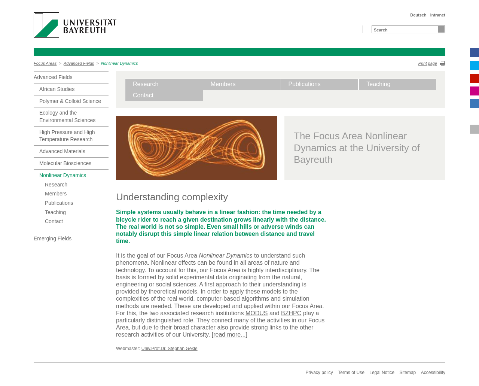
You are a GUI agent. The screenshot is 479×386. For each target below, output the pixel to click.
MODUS (256, 313)
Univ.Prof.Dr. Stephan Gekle (169, 348)
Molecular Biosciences (65, 163)
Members (56, 194)
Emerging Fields (52, 238)
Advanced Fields (79, 63)
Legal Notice (381, 372)
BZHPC (291, 313)
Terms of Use (351, 372)
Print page (427, 63)
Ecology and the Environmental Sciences (67, 116)
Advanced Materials (62, 151)
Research (56, 185)
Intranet (437, 15)
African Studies (56, 89)
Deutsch (418, 15)
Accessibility (433, 372)
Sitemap (407, 372)
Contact (54, 221)
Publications (59, 203)
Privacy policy (319, 372)
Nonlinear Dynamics (119, 63)
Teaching (55, 212)
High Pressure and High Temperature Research (67, 136)
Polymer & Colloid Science (70, 101)
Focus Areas (45, 63)
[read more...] (229, 334)
